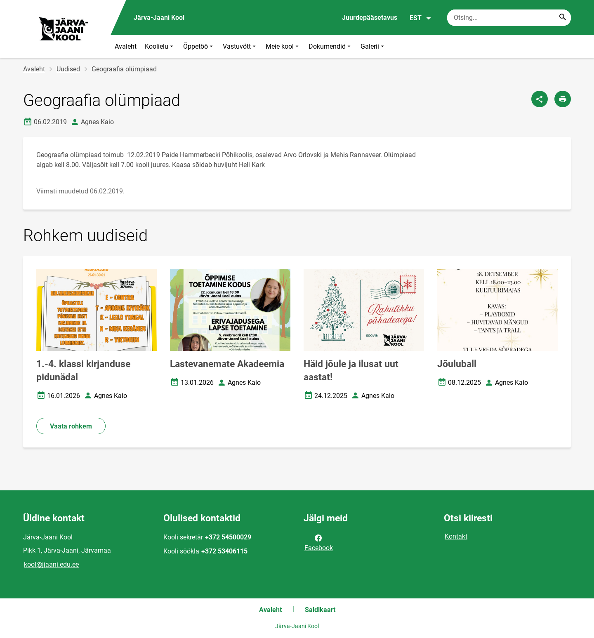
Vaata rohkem (71, 426)
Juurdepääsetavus (369, 17)
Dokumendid (330, 46)
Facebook (318, 542)
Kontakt (456, 536)
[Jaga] (539, 99)
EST (420, 18)
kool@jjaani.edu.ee (51, 564)
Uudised (68, 69)
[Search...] (563, 18)
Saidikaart (320, 610)
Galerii (373, 46)
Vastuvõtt (240, 46)
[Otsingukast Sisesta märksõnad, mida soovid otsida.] (509, 17)
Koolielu (160, 46)
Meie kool (283, 46)
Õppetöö (198, 46)
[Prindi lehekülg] (562, 99)
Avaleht (126, 46)
